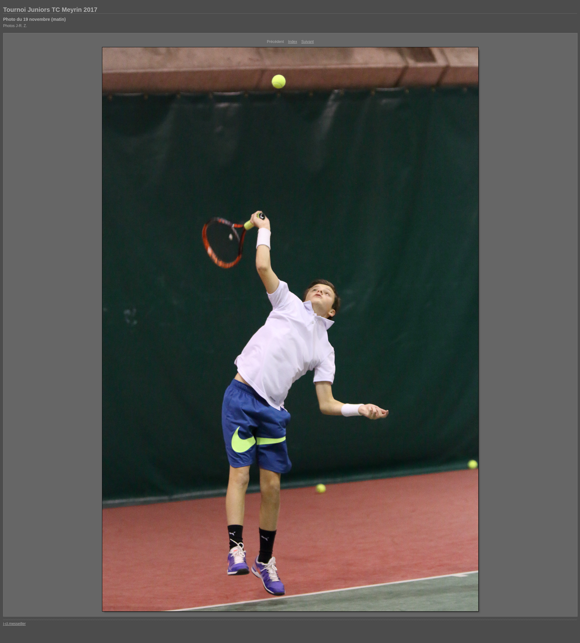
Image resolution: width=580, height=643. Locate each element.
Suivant (307, 42)
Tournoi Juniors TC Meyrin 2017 (50, 9)
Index (292, 42)
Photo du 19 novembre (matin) (34, 19)
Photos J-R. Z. (15, 26)
